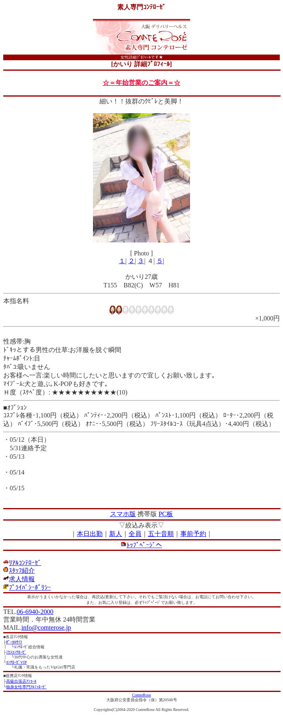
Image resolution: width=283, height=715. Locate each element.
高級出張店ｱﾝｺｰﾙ (21, 681)
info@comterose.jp (46, 627)
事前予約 (193, 533)
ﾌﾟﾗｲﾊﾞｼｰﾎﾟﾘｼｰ (30, 587)
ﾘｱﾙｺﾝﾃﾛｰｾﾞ (25, 562)
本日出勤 (90, 533)
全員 (135, 533)
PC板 (165, 513)
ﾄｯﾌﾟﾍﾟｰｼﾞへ (144, 545)
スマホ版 (123, 513)
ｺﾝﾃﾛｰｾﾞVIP (16, 662)
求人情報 (22, 579)
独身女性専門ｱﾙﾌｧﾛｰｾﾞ (26, 687)
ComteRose (141, 695)
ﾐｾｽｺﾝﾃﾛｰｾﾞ (16, 652)
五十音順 (161, 533)
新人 (115, 533)
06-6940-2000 (35, 611)
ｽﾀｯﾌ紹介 (22, 570)
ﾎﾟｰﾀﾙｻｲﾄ (14, 642)
